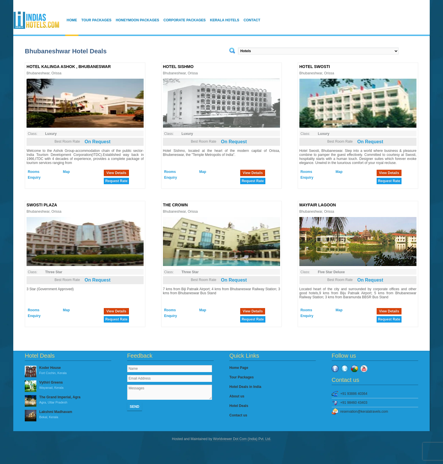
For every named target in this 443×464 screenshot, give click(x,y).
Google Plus (354, 368)
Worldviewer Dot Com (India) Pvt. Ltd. (241, 439)
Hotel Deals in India (245, 387)
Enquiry (34, 178)
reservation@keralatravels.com (364, 412)
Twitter (344, 368)
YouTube (364, 368)
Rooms (34, 172)
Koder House (68, 371)
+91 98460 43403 (353, 403)
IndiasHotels (36, 20)
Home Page (238, 368)
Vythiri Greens (68, 385)
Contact (252, 20)
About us (236, 396)
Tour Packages (96, 20)
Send (134, 407)
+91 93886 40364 (353, 394)
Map (66, 172)
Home (72, 20)
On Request (97, 141)
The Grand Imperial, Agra (68, 400)
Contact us (238, 415)
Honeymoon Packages (137, 20)
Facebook (335, 368)
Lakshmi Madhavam (68, 415)
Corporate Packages (185, 20)
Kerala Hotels (224, 20)
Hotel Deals (238, 406)
